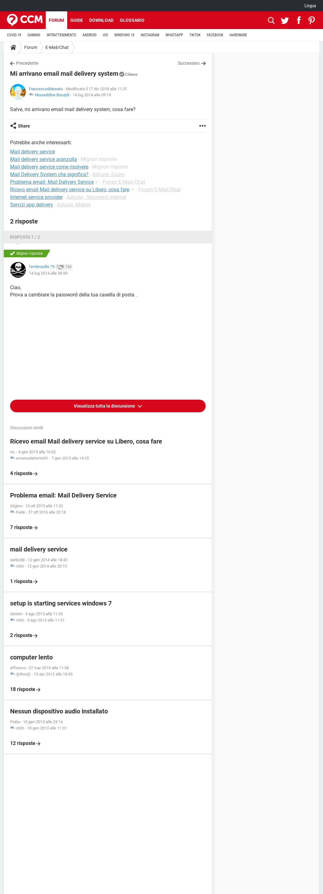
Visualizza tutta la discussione (105, 405)
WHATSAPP (174, 35)
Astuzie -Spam (108, 174)
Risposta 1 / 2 (25, 237)
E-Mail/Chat (57, 47)
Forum (56, 20)
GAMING (33, 35)
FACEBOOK (215, 35)
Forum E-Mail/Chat (124, 182)
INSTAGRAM (150, 35)
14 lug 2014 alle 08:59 (48, 273)
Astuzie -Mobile (74, 205)
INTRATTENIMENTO (61, 35)
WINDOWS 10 (124, 35)
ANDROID (90, 35)
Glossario (132, 20)
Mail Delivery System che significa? (49, 174)
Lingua (310, 5)
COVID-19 (14, 35)
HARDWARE (238, 35)
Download (101, 20)
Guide (76, 20)
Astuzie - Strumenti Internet (96, 197)
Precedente (27, 63)
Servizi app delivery (31, 205)
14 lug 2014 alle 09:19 (92, 94)
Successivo (189, 63)
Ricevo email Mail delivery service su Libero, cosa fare (69, 190)
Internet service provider (36, 197)
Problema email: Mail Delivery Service (52, 182)
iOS (105, 35)
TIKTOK (195, 35)
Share (24, 125)
